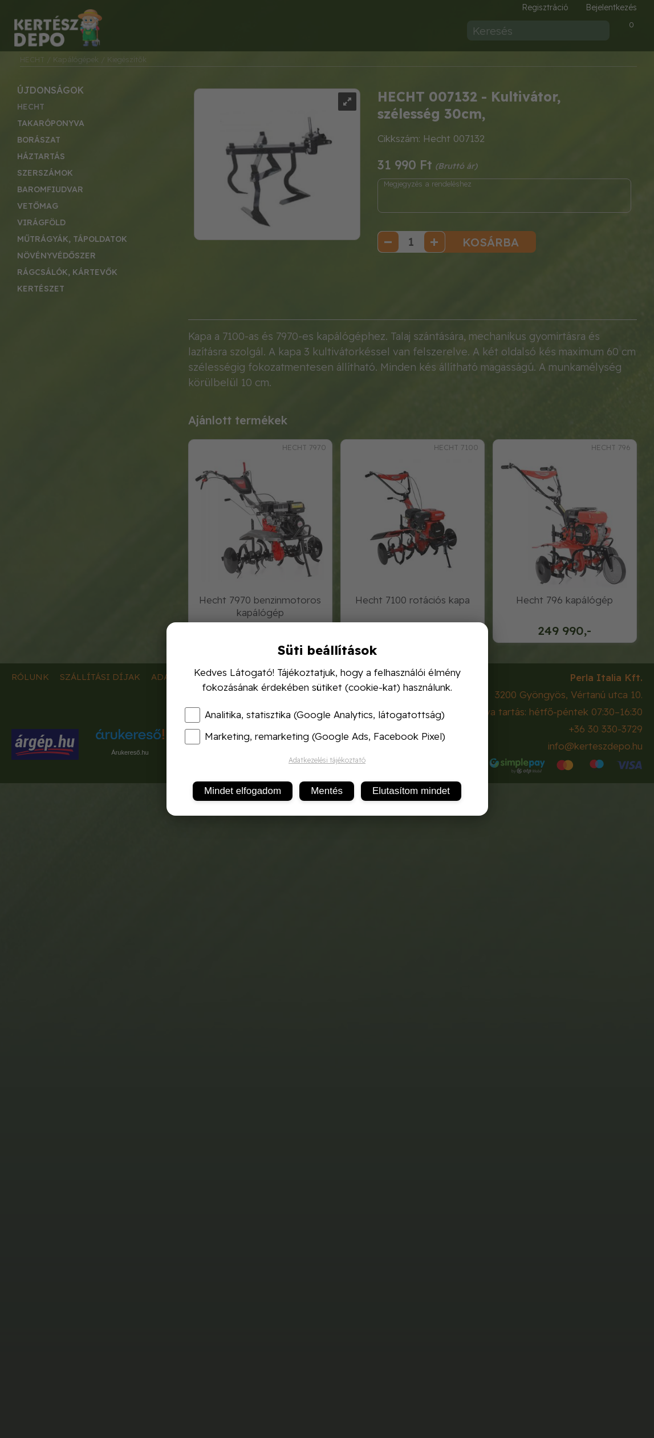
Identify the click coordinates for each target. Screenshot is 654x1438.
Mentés (327, 790)
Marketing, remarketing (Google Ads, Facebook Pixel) (315, 736)
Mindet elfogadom (242, 790)
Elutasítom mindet (411, 790)
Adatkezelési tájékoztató (327, 760)
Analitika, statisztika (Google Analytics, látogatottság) (315, 715)
